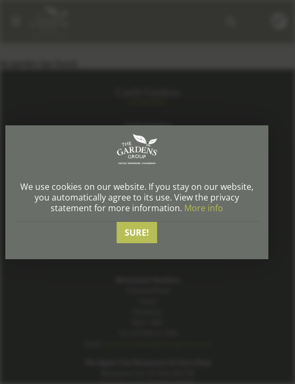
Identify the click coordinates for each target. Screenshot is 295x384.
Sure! (137, 232)
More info (203, 208)
